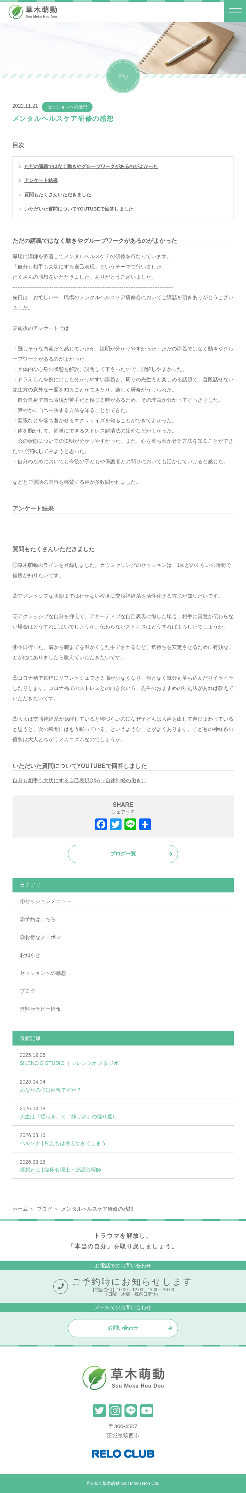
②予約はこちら (38, 919)
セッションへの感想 (67, 106)
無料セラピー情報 (40, 1009)
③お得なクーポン (40, 937)
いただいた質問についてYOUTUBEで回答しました (79, 209)
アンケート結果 (41, 180)
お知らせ (30, 955)
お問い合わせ (123, 1328)
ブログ (27, 991)
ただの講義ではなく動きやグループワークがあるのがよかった (91, 166)
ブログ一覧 (123, 854)
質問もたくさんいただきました (57, 194)
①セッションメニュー (45, 901)
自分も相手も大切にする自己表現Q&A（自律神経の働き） (79, 780)
